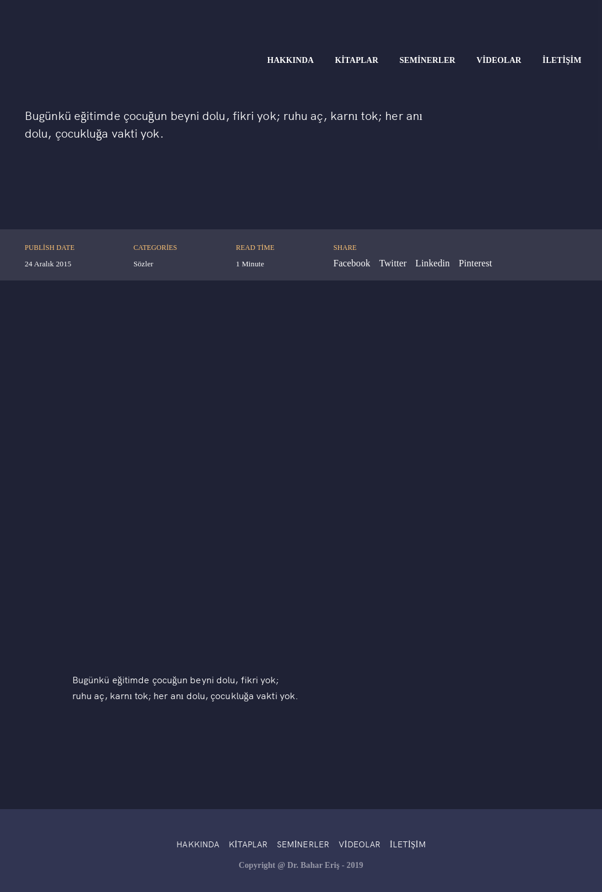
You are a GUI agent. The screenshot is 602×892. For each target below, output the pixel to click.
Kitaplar (357, 60)
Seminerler (427, 60)
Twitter (393, 263)
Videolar (499, 60)
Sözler (143, 263)
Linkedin (433, 263)
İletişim (562, 60)
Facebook (351, 263)
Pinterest (475, 263)
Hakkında (290, 60)
